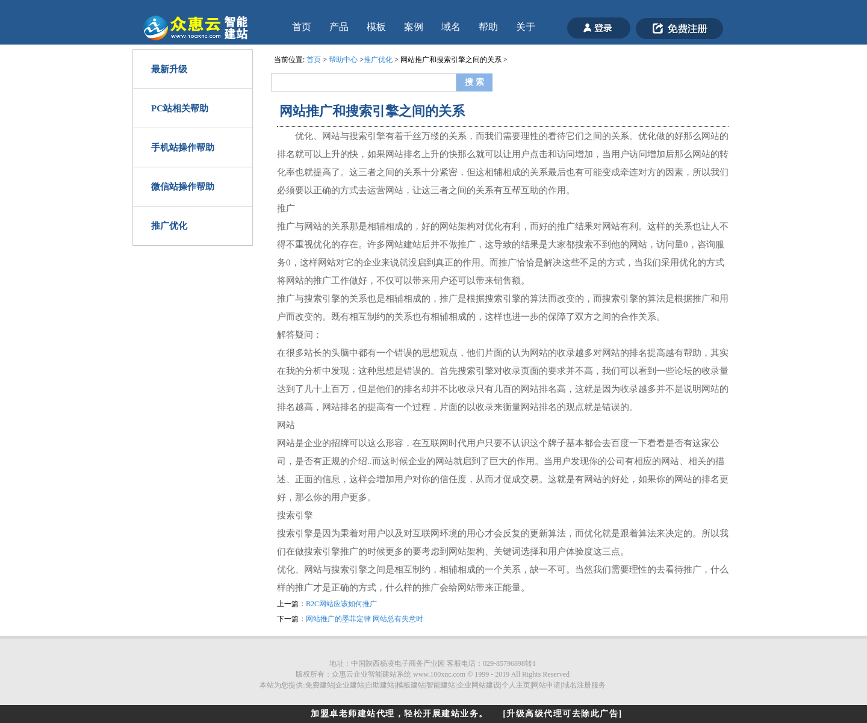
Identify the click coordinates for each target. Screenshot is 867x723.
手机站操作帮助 (182, 147)
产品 (339, 27)
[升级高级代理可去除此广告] (562, 713)
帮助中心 (343, 59)
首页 (301, 27)
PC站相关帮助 (179, 108)
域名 (451, 27)
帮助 (488, 27)
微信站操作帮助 (182, 186)
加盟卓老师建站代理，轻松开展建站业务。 (399, 713)
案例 (413, 27)
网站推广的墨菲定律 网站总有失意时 (364, 619)
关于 (525, 27)
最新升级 (169, 69)
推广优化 (169, 226)
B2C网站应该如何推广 (341, 604)
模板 (376, 27)
